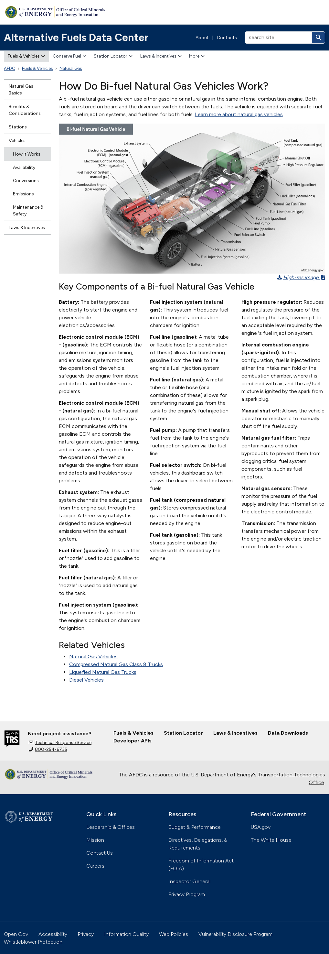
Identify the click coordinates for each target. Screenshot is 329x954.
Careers (95, 866)
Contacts (227, 37)
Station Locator (113, 56)
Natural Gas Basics (21, 89)
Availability (24, 167)
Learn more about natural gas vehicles (239, 114)
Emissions (23, 194)
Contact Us (99, 853)
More (197, 56)
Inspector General (189, 881)
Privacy (86, 934)
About (202, 37)
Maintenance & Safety (28, 210)
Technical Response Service (60, 742)
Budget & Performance (194, 827)
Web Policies (173, 934)
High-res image (301, 277)
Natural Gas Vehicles (93, 656)
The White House (271, 840)
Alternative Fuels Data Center (76, 37)
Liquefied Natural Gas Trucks (102, 672)
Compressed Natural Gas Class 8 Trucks (116, 664)
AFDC (9, 68)
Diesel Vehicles (86, 680)
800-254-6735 (48, 749)
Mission (95, 840)
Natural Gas (70, 68)
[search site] (278, 37)
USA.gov (261, 827)
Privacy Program (186, 894)
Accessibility (52, 934)
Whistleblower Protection (33, 942)
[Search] (318, 37)
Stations (18, 127)
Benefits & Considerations (25, 110)
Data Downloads (288, 733)
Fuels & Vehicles (26, 56)
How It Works (26, 154)
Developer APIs (132, 741)
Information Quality (126, 934)
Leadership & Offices (110, 827)
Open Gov (16, 934)
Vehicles (17, 140)
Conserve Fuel (69, 56)
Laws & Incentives (161, 56)
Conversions (26, 180)
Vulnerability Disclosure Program (235, 934)
